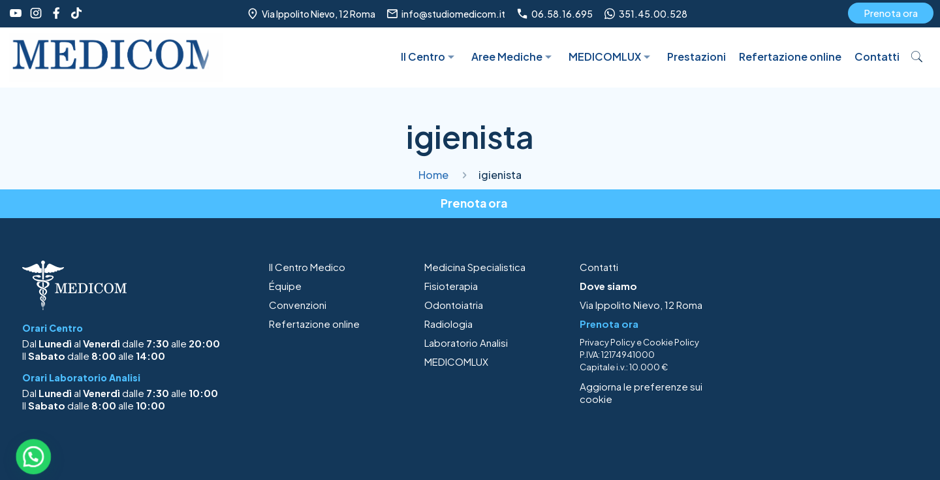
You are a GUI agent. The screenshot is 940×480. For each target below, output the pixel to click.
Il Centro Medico (307, 267)
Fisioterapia (451, 286)
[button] (33, 456)
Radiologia (448, 323)
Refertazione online (314, 323)
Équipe (285, 286)
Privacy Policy (607, 342)
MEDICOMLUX (456, 361)
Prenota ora (891, 13)
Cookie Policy (671, 342)
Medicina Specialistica (474, 267)
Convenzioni (297, 304)
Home (433, 175)
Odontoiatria (453, 304)
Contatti (599, 267)
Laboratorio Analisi (466, 342)
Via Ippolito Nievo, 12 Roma (641, 304)
